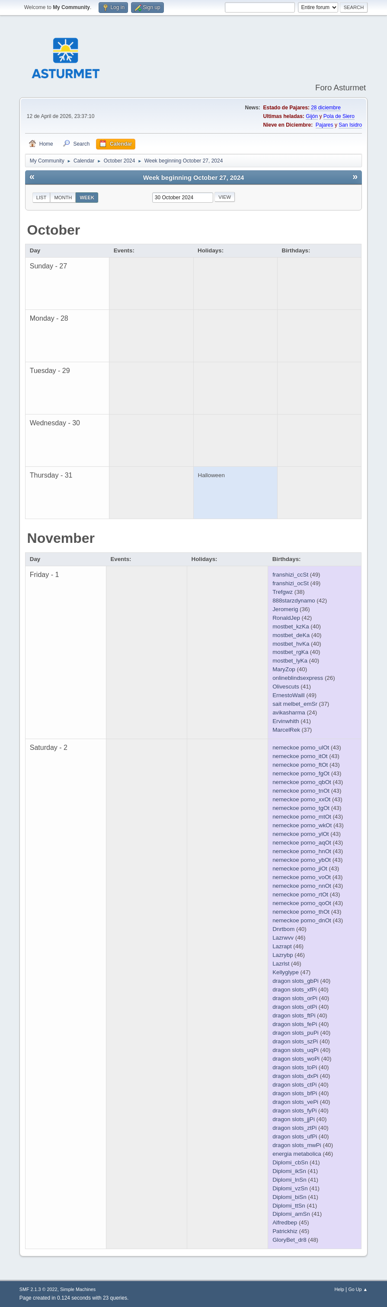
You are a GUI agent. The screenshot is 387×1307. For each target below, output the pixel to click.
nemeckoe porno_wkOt (302, 825)
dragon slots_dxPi (295, 1076)
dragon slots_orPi (294, 998)
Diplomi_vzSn (289, 1188)
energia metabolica (296, 1154)
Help (339, 1289)
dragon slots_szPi (295, 1041)
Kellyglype (285, 972)
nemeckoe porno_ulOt (300, 747)
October (53, 230)
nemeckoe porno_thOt (300, 912)
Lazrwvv (283, 937)
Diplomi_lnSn (289, 1179)
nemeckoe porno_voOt (301, 877)
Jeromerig (285, 609)
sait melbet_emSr (294, 704)
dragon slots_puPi (295, 1033)
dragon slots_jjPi (293, 1119)
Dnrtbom (283, 929)
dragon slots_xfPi (294, 989)
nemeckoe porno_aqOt (301, 842)
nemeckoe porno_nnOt (301, 886)
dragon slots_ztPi (294, 1128)
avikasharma (288, 712)
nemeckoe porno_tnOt (300, 790)
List (41, 197)
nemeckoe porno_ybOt (301, 860)
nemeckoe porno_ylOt (300, 834)
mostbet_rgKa (290, 652)
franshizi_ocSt (290, 583)
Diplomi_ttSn (288, 1205)
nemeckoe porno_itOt (299, 756)
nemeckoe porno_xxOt (301, 799)
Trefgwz (282, 592)
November (61, 538)
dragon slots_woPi (296, 1058)
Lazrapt (281, 946)
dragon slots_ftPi (293, 1015)
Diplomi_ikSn (289, 1171)
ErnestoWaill (288, 695)
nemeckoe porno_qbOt (301, 782)
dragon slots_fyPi (294, 1110)
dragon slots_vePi (295, 1102)
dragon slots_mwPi (296, 1145)
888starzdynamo (293, 600)
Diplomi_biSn (289, 1197)
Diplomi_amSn (291, 1214)
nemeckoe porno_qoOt (301, 903)
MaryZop (283, 669)
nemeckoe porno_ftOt (300, 765)
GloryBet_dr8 (289, 1240)
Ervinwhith (285, 721)
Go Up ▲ (358, 1289)
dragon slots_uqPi (295, 1050)
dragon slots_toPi (294, 1067)
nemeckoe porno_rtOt (300, 894)
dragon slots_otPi (294, 1007)
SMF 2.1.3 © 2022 (38, 1289)
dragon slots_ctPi (294, 1084)
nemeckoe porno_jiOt (299, 868)
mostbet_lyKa (289, 660)
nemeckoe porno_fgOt (300, 773)
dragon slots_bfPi (294, 1093)
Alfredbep (284, 1222)
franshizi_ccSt (290, 574)
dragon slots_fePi (294, 1024)
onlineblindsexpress (297, 678)
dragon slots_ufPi (294, 1136)
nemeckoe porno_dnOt (301, 920)
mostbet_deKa (291, 635)
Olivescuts (285, 686)
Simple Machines (78, 1289)
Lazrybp (282, 955)
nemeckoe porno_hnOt (301, 851)
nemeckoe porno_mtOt (301, 816)
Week (87, 197)
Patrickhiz (284, 1231)
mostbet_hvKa (290, 644)
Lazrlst (280, 963)
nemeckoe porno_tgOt (300, 808)
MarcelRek (286, 730)
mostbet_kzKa (290, 626)
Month (63, 197)
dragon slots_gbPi (295, 981)
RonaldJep (286, 618)
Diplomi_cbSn (290, 1162)
